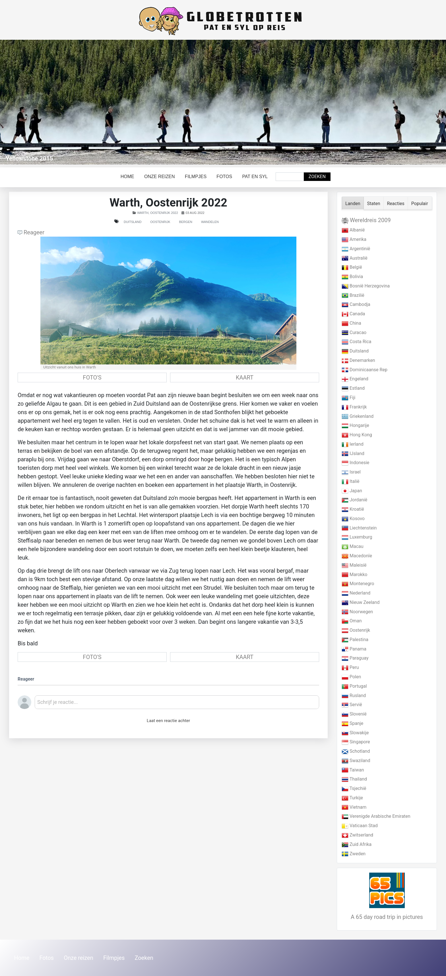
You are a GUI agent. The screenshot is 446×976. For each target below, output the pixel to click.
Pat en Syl (255, 176)
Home (127, 176)
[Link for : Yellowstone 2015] (223, 102)
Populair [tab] (419, 203)
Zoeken (317, 176)
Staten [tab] (373, 203)
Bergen (185, 222)
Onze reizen (159, 176)
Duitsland (132, 222)
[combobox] (290, 176)
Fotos (224, 176)
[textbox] (177, 704)
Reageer (31, 232)
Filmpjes (196, 176)
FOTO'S (92, 377)
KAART (244, 377)
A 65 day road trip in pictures (387, 917)
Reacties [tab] (395, 203)
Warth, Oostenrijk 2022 (157, 212)
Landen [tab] (352, 203)
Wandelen (210, 222)
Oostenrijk (160, 222)
